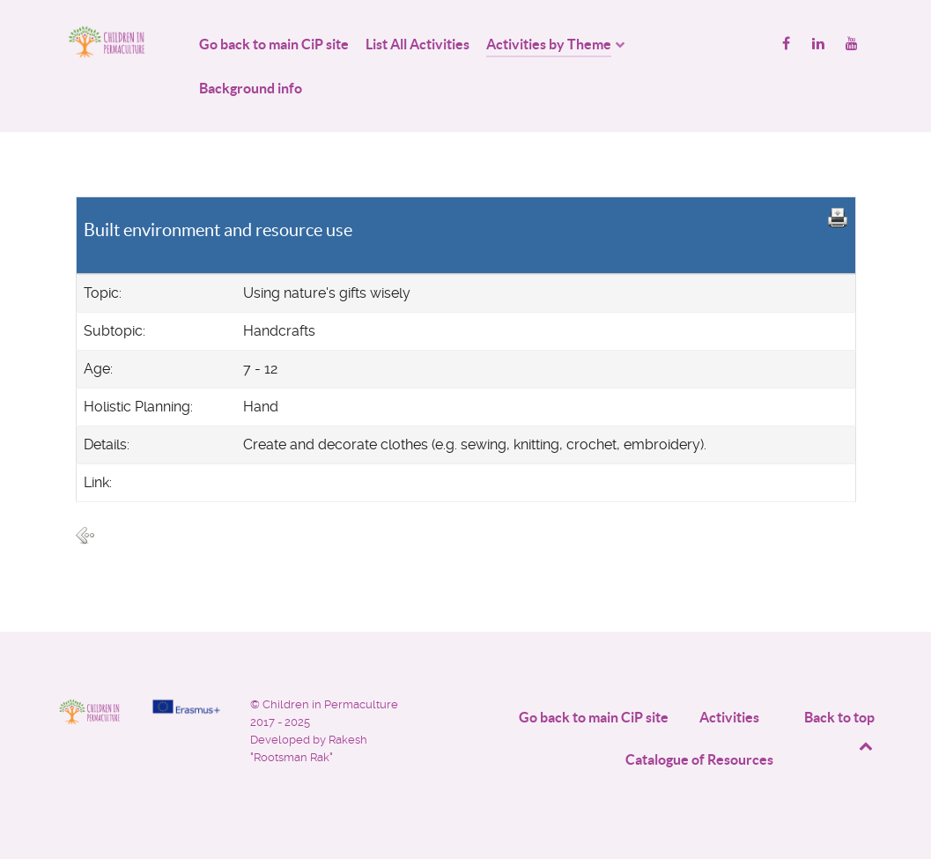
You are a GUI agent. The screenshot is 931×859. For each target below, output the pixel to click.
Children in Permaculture (330, 704)
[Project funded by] (186, 706)
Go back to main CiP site (594, 717)
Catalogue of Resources (699, 759)
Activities (729, 717)
